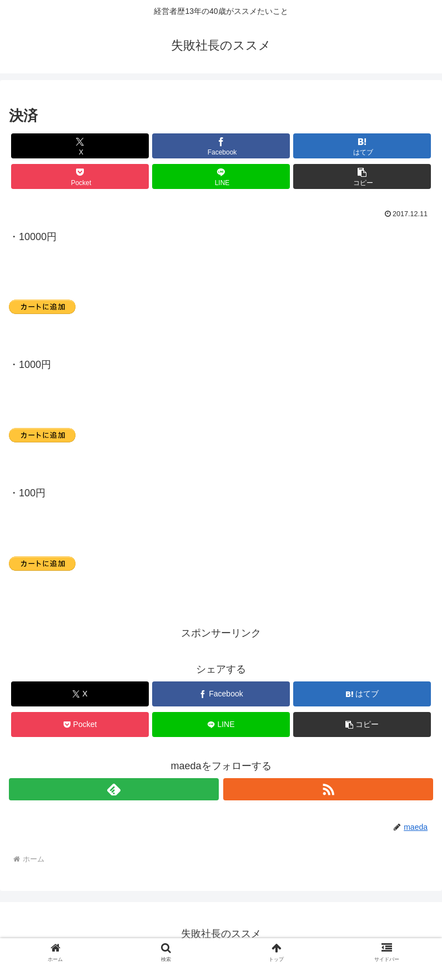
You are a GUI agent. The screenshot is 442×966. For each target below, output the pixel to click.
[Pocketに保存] (80, 176)
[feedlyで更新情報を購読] (114, 789)
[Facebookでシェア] (221, 145)
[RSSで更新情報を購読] (328, 789)
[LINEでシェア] (221, 176)
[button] (362, 176)
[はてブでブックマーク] (362, 145)
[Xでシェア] (80, 145)
